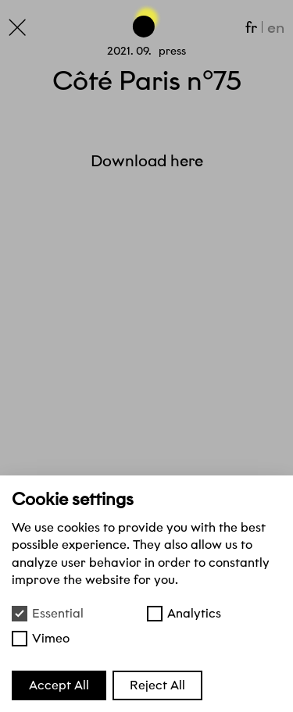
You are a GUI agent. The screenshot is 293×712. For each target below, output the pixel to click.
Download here (147, 161)
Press (172, 51)
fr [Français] (251, 27)
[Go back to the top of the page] (147, 20)
